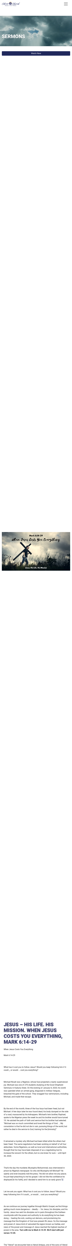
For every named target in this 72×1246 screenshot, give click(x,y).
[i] (62, 1179)
